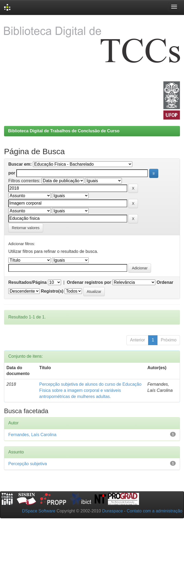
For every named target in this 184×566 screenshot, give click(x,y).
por (11, 173)
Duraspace (112, 511)
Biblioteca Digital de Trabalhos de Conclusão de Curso (63, 131)
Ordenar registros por (89, 282)
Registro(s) (52, 291)
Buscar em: (20, 164)
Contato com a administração (154, 511)
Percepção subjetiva (27, 463)
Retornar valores (26, 228)
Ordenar (165, 282)
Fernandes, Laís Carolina (32, 434)
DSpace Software (38, 511)
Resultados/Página (27, 282)
